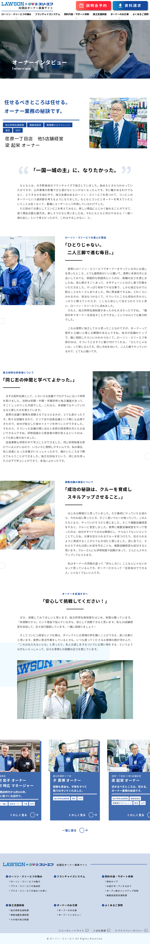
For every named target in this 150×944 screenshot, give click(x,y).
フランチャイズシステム (47, 14)
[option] (75, 780)
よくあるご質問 (141, 14)
